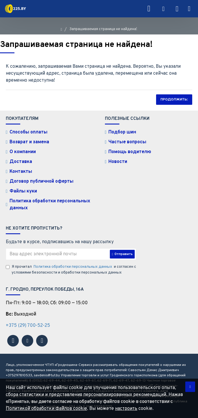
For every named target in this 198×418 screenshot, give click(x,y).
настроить (126, 409)
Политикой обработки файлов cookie (46, 409)
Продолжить (173, 99)
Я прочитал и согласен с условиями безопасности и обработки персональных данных (71, 269)
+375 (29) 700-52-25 (28, 326)
